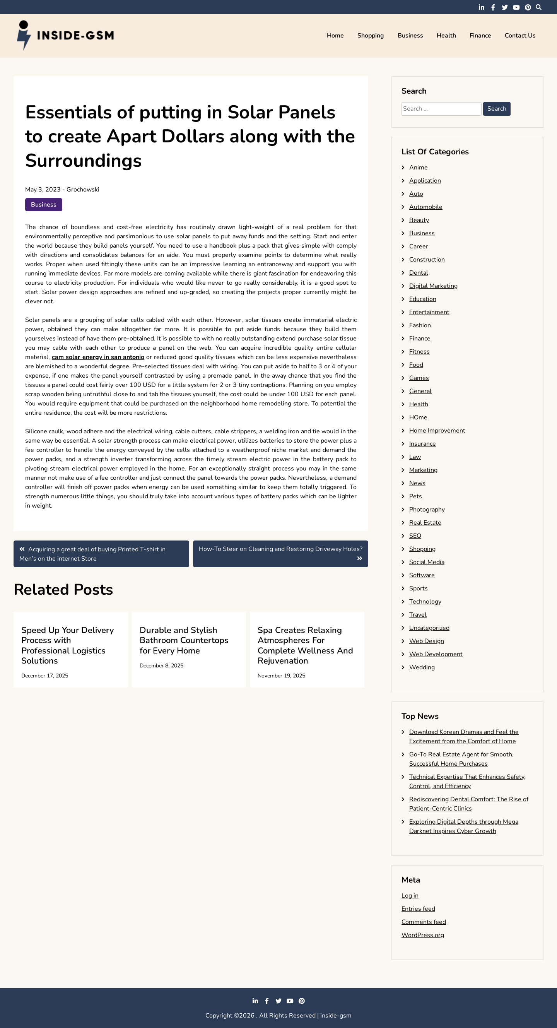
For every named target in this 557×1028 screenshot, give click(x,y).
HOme (418, 417)
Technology (425, 601)
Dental (418, 273)
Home (335, 35)
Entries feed (418, 909)
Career (418, 246)
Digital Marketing (433, 286)
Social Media (426, 562)
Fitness (419, 351)
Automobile (426, 207)
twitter (505, 7)
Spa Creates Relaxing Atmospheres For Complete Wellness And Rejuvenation (305, 645)
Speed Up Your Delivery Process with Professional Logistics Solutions (67, 645)
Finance (480, 35)
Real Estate (425, 522)
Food (416, 365)
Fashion (420, 325)
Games (419, 378)
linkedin (481, 7)
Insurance (422, 444)
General (420, 391)
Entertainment (429, 312)
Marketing (423, 470)
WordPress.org (423, 935)
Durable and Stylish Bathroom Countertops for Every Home (184, 640)
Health (446, 35)
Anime (418, 167)
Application (425, 180)
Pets (415, 496)
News (417, 483)
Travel (418, 615)
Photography (427, 509)
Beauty (419, 220)
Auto (416, 194)
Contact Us (520, 35)
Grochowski (83, 189)
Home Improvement (437, 430)
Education (422, 299)
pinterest (528, 7)
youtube (516, 7)
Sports (418, 588)
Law (415, 457)
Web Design (426, 641)
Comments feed (424, 922)
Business (410, 35)
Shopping (370, 35)
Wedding (422, 667)
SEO (415, 536)
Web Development (436, 654)
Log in (410, 895)
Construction (427, 259)
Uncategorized (429, 628)
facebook (493, 7)
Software (422, 575)
